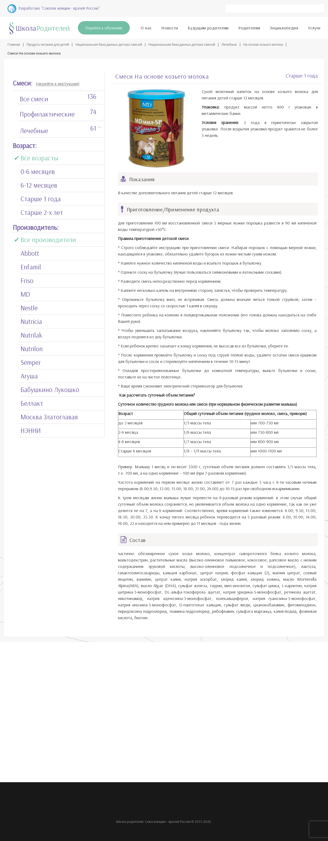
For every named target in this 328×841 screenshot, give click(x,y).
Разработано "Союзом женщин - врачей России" (53, 7)
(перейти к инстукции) (57, 83)
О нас (146, 27)
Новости (169, 27)
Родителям (249, 27)
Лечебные (240, 43)
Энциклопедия (284, 27)
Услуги (314, 27)
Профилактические (58, 111)
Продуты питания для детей (49, 43)
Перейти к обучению (104, 26)
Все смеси (58, 96)
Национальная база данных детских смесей (113, 43)
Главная (14, 43)
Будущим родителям (208, 27)
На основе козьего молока (275, 43)
